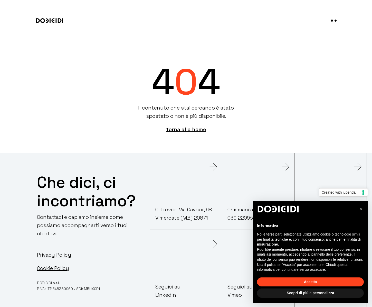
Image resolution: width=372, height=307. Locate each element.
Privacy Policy (54, 254)
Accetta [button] (310, 282)
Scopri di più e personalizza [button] (310, 293)
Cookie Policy (53, 268)
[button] (361, 209)
